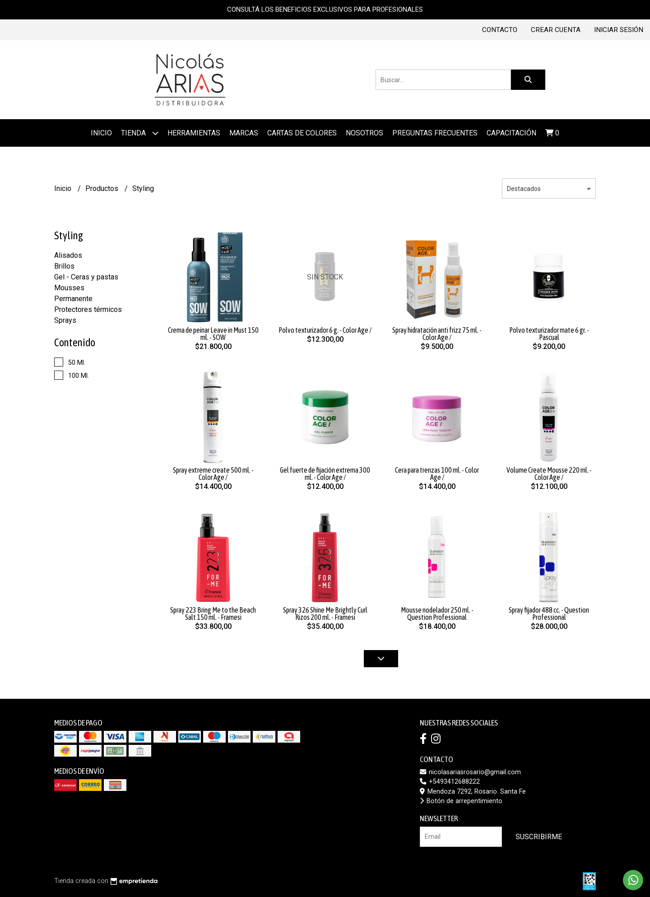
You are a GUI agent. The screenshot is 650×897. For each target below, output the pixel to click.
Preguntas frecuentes (435, 133)
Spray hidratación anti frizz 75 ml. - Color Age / (437, 333)
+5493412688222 (450, 781)
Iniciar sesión (618, 30)
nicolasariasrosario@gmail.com (470, 772)
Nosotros (364, 133)
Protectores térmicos (88, 309)
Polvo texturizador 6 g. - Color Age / (325, 330)
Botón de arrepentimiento (461, 801)
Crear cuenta (555, 30)
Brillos (64, 266)
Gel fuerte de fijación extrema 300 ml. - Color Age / (325, 473)
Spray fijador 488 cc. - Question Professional (549, 613)
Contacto (499, 30)
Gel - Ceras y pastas (86, 277)
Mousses (69, 288)
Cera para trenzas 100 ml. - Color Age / (437, 473)
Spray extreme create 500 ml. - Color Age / (213, 473)
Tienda (139, 133)
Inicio (101, 133)
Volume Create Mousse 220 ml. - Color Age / (549, 473)
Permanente (73, 298)
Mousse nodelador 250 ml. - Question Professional (437, 613)
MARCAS (243, 133)
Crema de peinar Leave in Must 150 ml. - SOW (213, 333)
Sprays (65, 320)
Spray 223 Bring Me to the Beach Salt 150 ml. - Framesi (213, 613)
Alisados (68, 255)
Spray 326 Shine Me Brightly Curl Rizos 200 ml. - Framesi (325, 613)
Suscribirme (538, 836)
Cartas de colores (302, 133)
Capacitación (511, 133)
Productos (102, 188)
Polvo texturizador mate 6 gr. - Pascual (549, 333)
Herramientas (193, 133)
